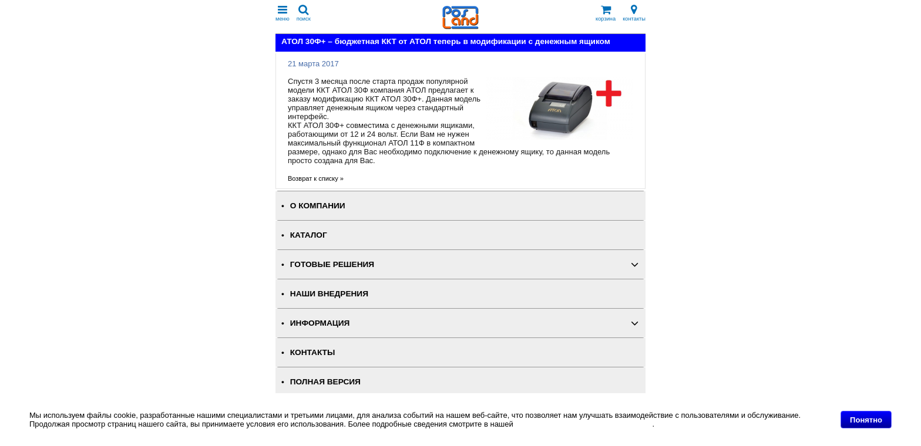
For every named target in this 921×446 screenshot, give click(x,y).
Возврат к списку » (316, 178)
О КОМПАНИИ (317, 205)
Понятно (866, 419)
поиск (304, 13)
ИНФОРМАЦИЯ (320, 323)
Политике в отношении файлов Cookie (583, 424)
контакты (634, 13)
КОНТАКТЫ (312, 352)
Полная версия (325, 381)
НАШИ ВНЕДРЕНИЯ (329, 293)
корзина (606, 13)
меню (282, 13)
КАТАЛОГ (308, 235)
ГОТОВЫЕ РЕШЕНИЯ (332, 264)
